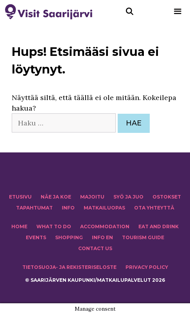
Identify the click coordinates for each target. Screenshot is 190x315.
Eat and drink (158, 226)
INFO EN (102, 237)
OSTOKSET (166, 197)
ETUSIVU (20, 197)
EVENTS (36, 237)
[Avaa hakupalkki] (130, 11)
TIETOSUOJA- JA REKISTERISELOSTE (69, 267)
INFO (68, 208)
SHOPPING (69, 237)
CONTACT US (95, 248)
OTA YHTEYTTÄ (154, 208)
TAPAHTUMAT (34, 208)
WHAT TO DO (53, 226)
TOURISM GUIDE (143, 237)
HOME (19, 226)
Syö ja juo (128, 197)
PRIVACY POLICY (146, 267)
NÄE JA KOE (56, 197)
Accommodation (104, 226)
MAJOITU (92, 197)
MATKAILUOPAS (104, 208)
